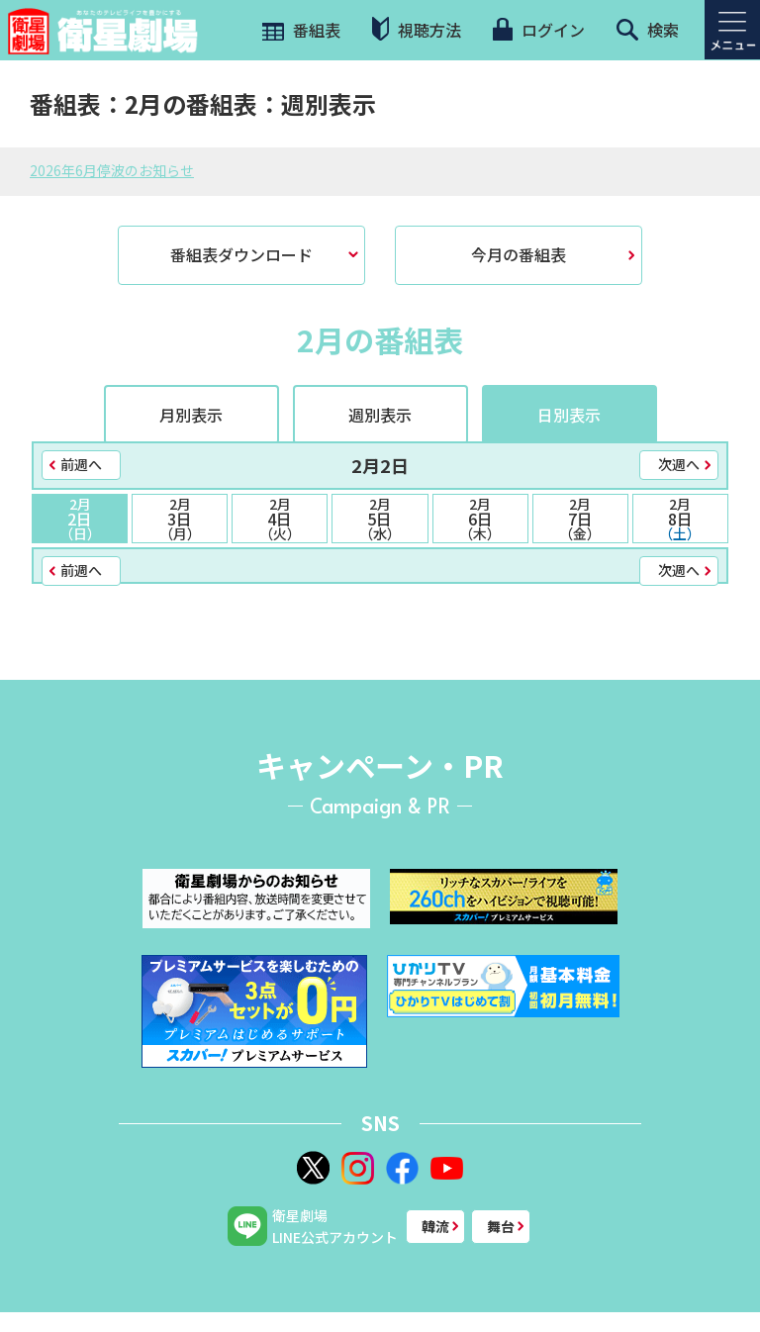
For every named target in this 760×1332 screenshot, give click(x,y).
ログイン (538, 30)
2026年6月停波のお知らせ (112, 170)
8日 (680, 518)
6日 (480, 518)
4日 (280, 518)
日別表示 (569, 415)
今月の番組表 (518, 254)
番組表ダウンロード (241, 254)
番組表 (299, 30)
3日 (180, 518)
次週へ (679, 464)
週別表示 (380, 415)
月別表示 (191, 415)
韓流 (435, 1226)
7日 (580, 518)
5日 (379, 518)
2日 (80, 518)
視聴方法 (416, 29)
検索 (648, 30)
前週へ (81, 464)
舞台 (501, 1226)
